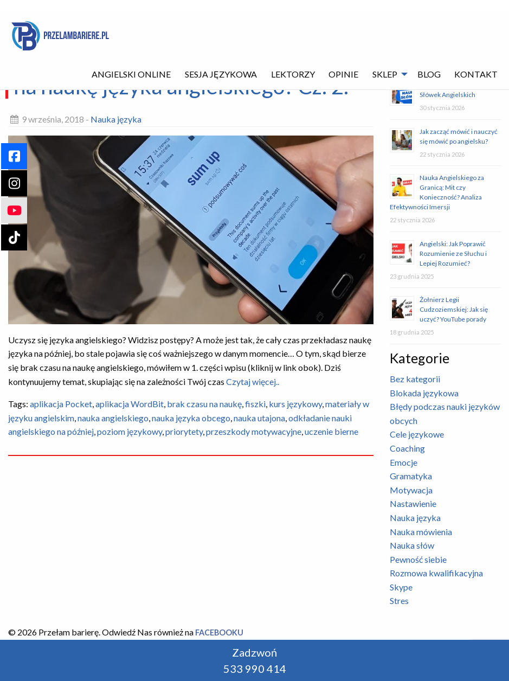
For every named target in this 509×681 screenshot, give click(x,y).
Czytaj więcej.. (251, 381)
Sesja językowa (221, 74)
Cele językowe (417, 434)
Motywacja (411, 490)
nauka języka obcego (191, 418)
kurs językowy (295, 404)
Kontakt (476, 74)
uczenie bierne (331, 431)
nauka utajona (259, 418)
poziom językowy (129, 431)
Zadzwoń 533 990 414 (254, 660)
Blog (429, 74)
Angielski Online (131, 74)
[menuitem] (131, 74)
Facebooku (219, 632)
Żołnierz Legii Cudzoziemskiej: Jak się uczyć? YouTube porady (454, 309)
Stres (399, 600)
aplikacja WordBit (129, 404)
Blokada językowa (424, 393)
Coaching (407, 448)
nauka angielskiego (113, 418)
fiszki (255, 404)
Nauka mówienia (421, 531)
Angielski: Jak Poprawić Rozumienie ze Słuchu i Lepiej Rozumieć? (453, 253)
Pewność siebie (418, 559)
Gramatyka (411, 476)
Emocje (403, 462)
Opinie (343, 74)
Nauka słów (412, 545)
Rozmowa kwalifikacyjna (436, 573)
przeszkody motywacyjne (253, 431)
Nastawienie (413, 503)
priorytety (184, 431)
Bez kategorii (415, 379)
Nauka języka (116, 119)
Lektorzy (293, 74)
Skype (401, 587)
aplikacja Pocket (61, 404)
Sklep (384, 74)
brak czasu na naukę (204, 404)
